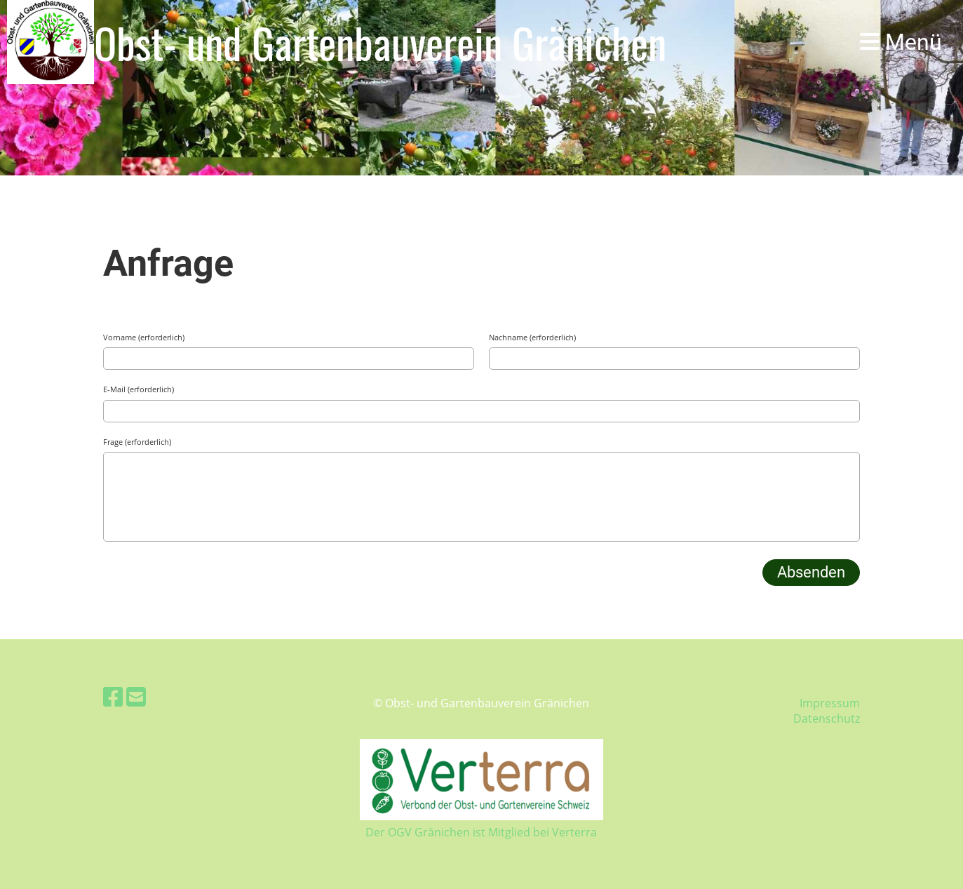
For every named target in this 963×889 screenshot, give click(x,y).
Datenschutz (826, 718)
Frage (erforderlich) (137, 441)
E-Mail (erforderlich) (138, 389)
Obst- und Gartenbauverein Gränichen (380, 42)
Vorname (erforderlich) (143, 337)
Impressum (830, 703)
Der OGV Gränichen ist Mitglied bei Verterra (481, 832)
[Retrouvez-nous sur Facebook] (113, 696)
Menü (901, 42)
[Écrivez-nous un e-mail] (136, 696)
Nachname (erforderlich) (532, 337)
